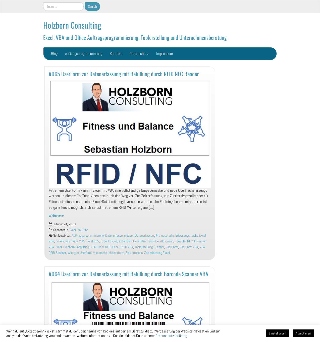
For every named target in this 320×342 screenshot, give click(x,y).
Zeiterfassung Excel (157, 253)
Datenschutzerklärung (171, 335)
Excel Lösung (108, 241)
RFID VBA (127, 247)
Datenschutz (139, 53)
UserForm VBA (189, 247)
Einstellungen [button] (277, 333)
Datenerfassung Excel (119, 235)
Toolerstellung (144, 247)
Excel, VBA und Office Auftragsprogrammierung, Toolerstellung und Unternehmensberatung (135, 37)
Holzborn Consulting (72, 25)
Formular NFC (184, 241)
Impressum (164, 53)
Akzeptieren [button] (303, 333)
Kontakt (116, 53)
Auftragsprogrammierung (83, 53)
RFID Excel (112, 247)
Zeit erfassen (134, 253)
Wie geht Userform (80, 253)
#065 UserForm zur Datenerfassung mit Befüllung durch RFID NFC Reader (124, 74)
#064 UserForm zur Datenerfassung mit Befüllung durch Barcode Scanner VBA (128, 273)
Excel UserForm (143, 241)
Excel (72, 230)
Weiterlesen (56, 216)
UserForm (172, 247)
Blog (54, 53)
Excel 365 (92, 241)
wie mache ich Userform (108, 253)
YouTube (82, 230)
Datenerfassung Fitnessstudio (154, 235)
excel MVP (125, 241)
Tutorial (159, 247)
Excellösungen (164, 241)
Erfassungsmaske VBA (70, 241)
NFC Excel (97, 247)
